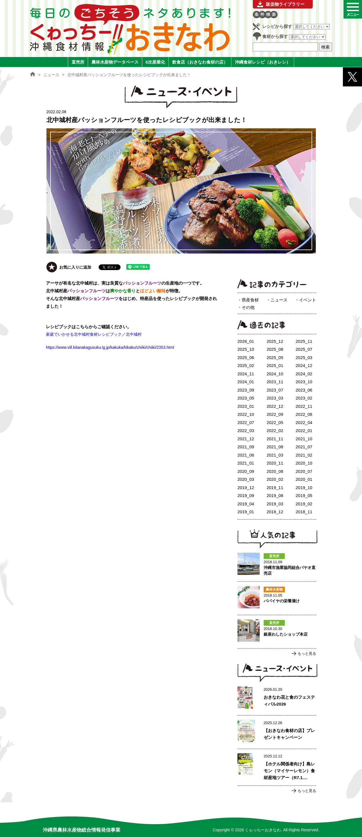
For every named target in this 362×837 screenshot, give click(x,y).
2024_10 (275, 373)
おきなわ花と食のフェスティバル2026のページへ (276, 698)
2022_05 (275, 422)
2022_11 (304, 406)
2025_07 (304, 349)
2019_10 (304, 487)
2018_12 (275, 511)
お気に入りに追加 (75, 267)
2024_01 (245, 381)
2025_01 (275, 365)
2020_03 (245, 479)
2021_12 (245, 438)
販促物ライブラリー (285, 4)
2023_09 (245, 390)
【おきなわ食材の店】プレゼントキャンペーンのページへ (276, 732)
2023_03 (275, 398)
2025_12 (275, 341)
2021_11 (275, 438)
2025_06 (245, 357)
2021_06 (245, 455)
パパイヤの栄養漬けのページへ (276, 598)
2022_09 (275, 414)
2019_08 (275, 495)
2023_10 (304, 381)
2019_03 (275, 503)
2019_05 (304, 495)
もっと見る (307, 653)
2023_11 (275, 381)
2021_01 (245, 463)
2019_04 (245, 503)
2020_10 (304, 463)
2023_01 (245, 406)
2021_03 (275, 455)
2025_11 (304, 341)
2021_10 (304, 438)
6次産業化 (155, 62)
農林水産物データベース (115, 62)
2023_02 (304, 398)
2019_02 (304, 503)
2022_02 (275, 430)
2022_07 (245, 422)
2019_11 (275, 487)
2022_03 (245, 430)
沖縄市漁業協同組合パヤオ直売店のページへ (276, 564)
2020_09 (245, 471)
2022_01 (304, 430)
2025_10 (245, 349)
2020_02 (275, 479)
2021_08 (275, 446)
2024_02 (304, 373)
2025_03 (304, 357)
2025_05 (275, 357)
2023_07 (275, 390)
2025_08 (275, 349)
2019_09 (245, 495)
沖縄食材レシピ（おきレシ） (262, 62)
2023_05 (245, 398)
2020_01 (304, 479)
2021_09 (245, 446)
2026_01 (245, 341)
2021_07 (304, 446)
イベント (307, 299)
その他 (248, 307)
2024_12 (304, 365)
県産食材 (250, 299)
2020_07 (304, 471)
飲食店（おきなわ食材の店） (200, 62)
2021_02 (304, 455)
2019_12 (245, 487)
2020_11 (275, 463)
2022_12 (275, 406)
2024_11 (245, 373)
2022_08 (304, 414)
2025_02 (245, 365)
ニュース (279, 299)
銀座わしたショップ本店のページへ (276, 631)
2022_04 (304, 422)
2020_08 (275, 471)
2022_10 (245, 414)
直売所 (78, 62)
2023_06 (304, 390)
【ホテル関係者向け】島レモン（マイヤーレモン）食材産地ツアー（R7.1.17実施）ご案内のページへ (276, 767)
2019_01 (245, 511)
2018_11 (304, 511)
